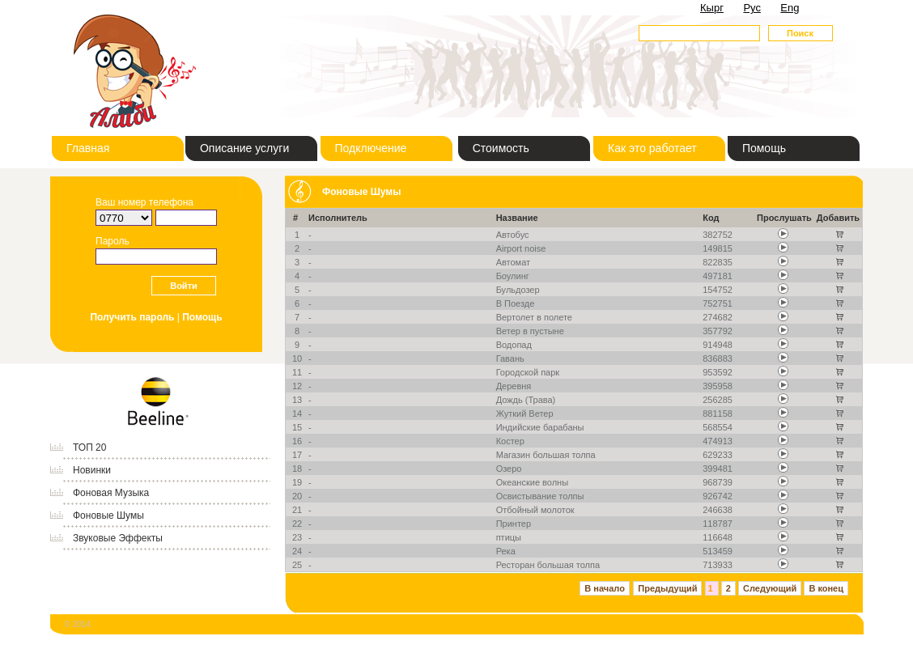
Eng (789, 8)
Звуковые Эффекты (118, 538)
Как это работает (652, 148)
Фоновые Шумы (108, 515)
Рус (752, 8)
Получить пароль (132, 317)
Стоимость (501, 148)
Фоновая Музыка (111, 492)
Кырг (712, 8)
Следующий (769, 588)
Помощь (764, 148)
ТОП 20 (89, 447)
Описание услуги (244, 148)
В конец (826, 588)
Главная (87, 148)
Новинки (92, 470)
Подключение (371, 148)
